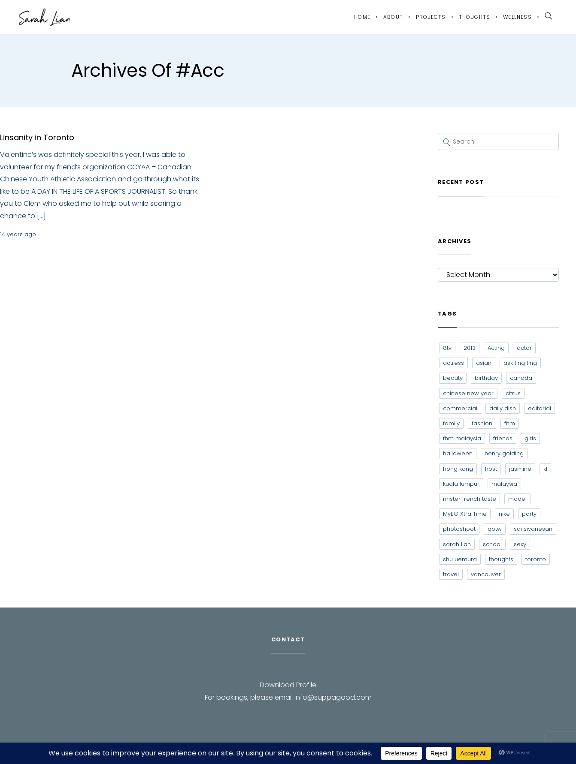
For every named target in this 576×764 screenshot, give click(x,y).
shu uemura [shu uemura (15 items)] (460, 559)
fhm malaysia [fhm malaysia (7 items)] (462, 438)
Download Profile (288, 685)
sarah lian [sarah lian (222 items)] (457, 544)
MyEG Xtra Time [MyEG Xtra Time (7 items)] (465, 514)
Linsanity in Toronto (37, 137)
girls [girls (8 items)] (530, 438)
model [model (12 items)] (517, 499)
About (393, 17)
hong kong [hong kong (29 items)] (458, 469)
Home (362, 17)
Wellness (517, 17)
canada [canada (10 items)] (521, 378)
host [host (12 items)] (491, 469)
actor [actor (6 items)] (524, 348)
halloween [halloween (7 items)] (458, 453)
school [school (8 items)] (492, 544)
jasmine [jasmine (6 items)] (520, 469)
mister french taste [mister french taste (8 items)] (469, 499)
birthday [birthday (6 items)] (486, 378)
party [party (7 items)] (529, 514)
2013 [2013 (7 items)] (470, 348)
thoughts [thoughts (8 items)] (501, 559)
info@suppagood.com (333, 697)
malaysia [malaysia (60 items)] (504, 484)
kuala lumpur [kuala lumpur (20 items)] (461, 484)
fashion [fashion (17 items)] (482, 423)
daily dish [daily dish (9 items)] (502, 408)
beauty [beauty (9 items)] (453, 378)
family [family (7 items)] (451, 423)
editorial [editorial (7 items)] (539, 408)
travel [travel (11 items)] (451, 574)
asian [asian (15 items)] (483, 363)
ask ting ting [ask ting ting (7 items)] (520, 363)
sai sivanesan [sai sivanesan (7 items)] (533, 529)
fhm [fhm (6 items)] (509, 423)
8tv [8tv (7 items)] (447, 348)
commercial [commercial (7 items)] (460, 408)
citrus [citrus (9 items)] (513, 393)
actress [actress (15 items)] (453, 363)
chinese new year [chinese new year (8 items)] (468, 393)
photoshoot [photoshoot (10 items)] (459, 529)
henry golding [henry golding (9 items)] (504, 453)
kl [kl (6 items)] (545, 469)
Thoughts (475, 17)
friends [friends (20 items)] (502, 438)
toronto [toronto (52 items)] (535, 559)
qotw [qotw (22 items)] (495, 529)
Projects (431, 17)
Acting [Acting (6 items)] (496, 348)
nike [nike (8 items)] (504, 514)
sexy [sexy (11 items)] (520, 544)
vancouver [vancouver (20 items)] (486, 574)
